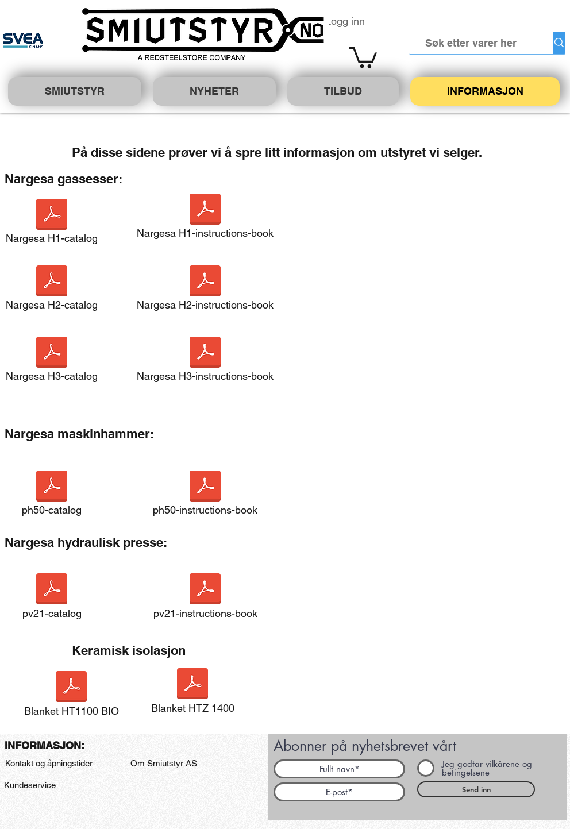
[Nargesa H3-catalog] (52, 362)
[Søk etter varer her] (471, 43)
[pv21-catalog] (52, 599)
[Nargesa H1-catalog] (52, 224)
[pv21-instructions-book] (205, 599)
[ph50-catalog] (52, 496)
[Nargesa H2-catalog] (52, 291)
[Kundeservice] (29, 785)
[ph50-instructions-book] (205, 496)
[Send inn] (476, 789)
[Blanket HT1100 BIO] (71, 697)
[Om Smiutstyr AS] (163, 763)
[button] (363, 56)
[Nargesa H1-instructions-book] (205, 219)
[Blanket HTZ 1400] (192, 694)
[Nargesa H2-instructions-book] (205, 291)
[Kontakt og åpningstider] (48, 763)
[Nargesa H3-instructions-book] (205, 362)
